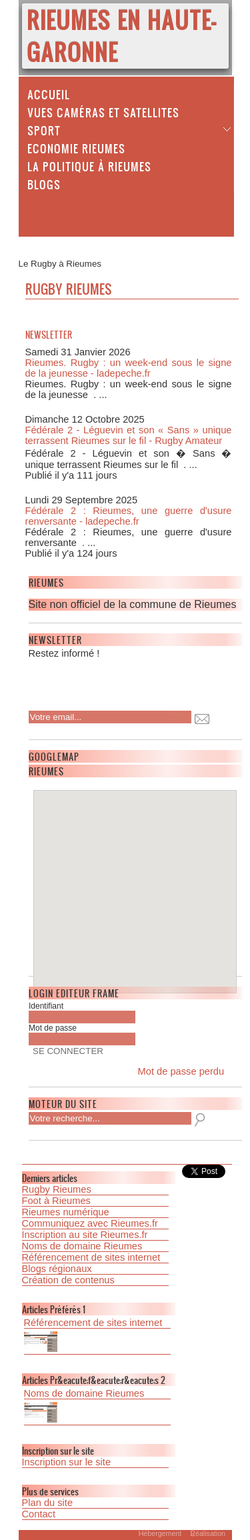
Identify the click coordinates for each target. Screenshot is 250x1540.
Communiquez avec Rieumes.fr (90, 1223)
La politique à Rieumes (89, 166)
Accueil (48, 94)
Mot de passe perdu (181, 1071)
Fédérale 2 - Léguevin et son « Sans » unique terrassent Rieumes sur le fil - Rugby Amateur (128, 435)
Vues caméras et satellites (103, 112)
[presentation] (115, 681)
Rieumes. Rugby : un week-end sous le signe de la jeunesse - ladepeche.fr (128, 368)
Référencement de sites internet (91, 1257)
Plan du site (47, 1502)
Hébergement (159, 1533)
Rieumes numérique (65, 1212)
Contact (39, 1514)
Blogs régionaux (57, 1268)
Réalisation (207, 1533)
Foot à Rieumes (56, 1200)
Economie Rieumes (76, 148)
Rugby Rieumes (56, 1189)
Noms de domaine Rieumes (82, 1246)
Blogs (44, 184)
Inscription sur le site (66, 1462)
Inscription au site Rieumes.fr (85, 1234)
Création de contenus (68, 1280)
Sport (44, 130)
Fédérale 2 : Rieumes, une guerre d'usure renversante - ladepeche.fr (128, 516)
